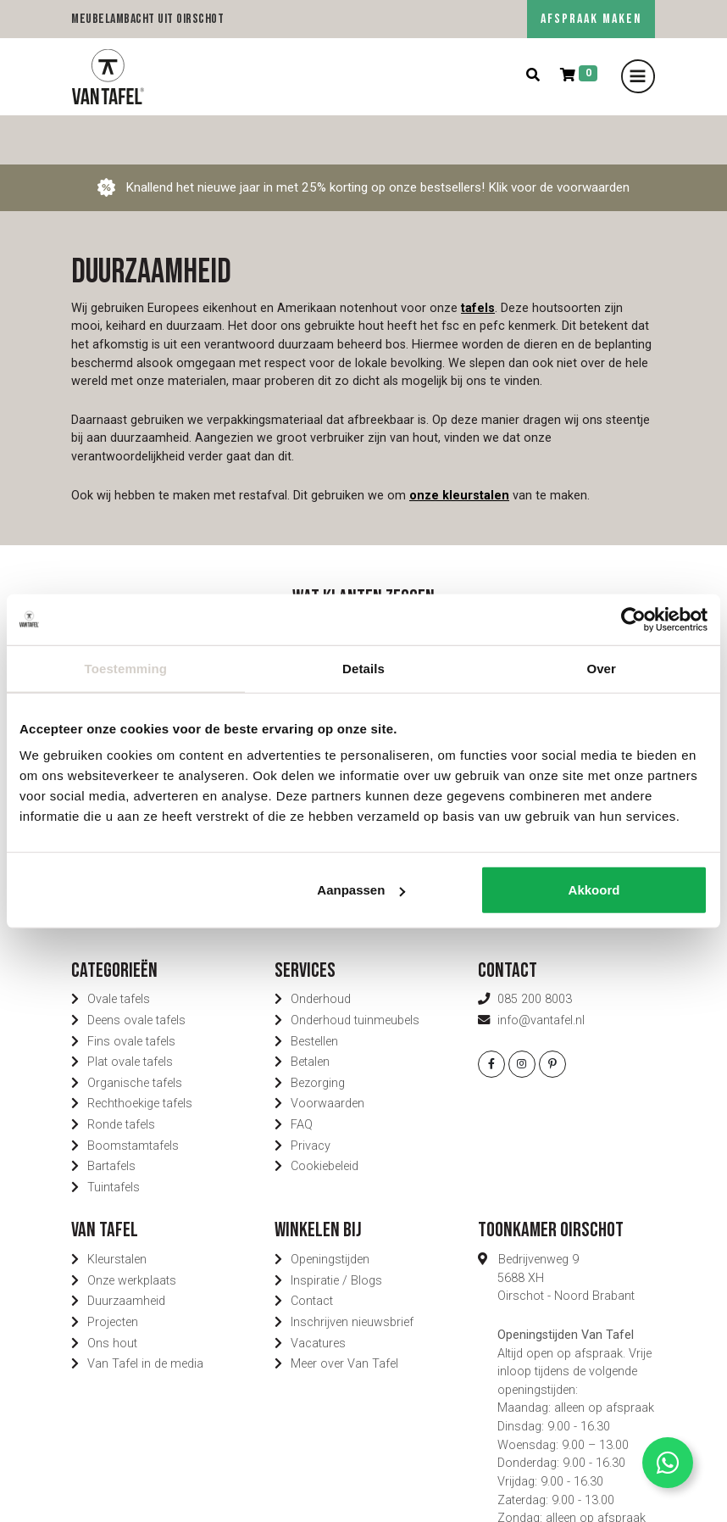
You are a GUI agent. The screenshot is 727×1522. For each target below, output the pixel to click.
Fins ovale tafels (131, 991)
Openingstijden (330, 1210)
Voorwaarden (327, 1054)
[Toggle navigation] (638, 76)
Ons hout (112, 1293)
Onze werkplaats (131, 1231)
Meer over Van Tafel (344, 1314)
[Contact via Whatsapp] (667, 1462)
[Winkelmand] (579, 76)
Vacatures (318, 1293)
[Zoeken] (533, 76)
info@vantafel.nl (541, 971)
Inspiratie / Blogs (336, 1231)
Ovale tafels (118, 950)
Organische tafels (134, 1034)
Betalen (310, 1013)
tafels (478, 259)
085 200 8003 (534, 950)
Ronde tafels (121, 1075)
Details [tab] (363, 668)
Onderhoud (321, 950)
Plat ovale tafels (130, 1013)
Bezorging (318, 1034)
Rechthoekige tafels (139, 1054)
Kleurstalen (117, 1210)
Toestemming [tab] (126, 668)
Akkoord (594, 890)
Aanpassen (361, 890)
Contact (312, 1252)
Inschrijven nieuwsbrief (352, 1273)
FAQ (302, 1075)
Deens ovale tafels (136, 971)
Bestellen (314, 991)
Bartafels (111, 1117)
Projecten (112, 1273)
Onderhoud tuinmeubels (355, 971)
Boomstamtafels (133, 1096)
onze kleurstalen (459, 445)
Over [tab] (601, 668)
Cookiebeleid (324, 1117)
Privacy (310, 1096)
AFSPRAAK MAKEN (591, 19)
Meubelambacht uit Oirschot (147, 19)
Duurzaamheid (126, 1252)
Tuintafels (113, 1138)
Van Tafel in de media (145, 1314)
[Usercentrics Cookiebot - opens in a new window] (633, 619)
